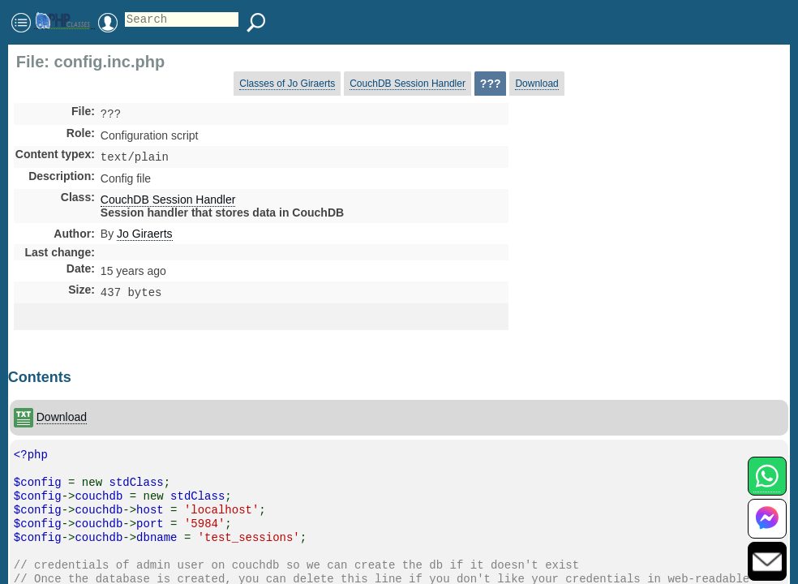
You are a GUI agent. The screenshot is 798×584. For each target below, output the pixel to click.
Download (536, 83)
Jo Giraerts (144, 236)
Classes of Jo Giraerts (287, 83)
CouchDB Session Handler (408, 83)
